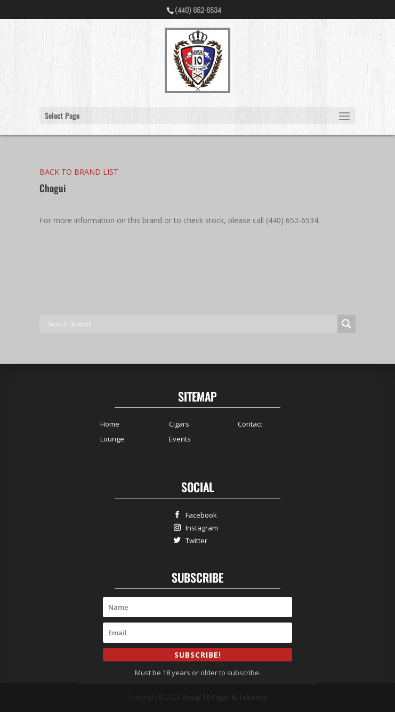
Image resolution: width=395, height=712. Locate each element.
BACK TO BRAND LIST (78, 172)
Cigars (179, 424)
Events (180, 439)
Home (109, 424)
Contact (250, 424)
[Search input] (191, 324)
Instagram (199, 527)
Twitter (194, 540)
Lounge (112, 439)
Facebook (199, 514)
